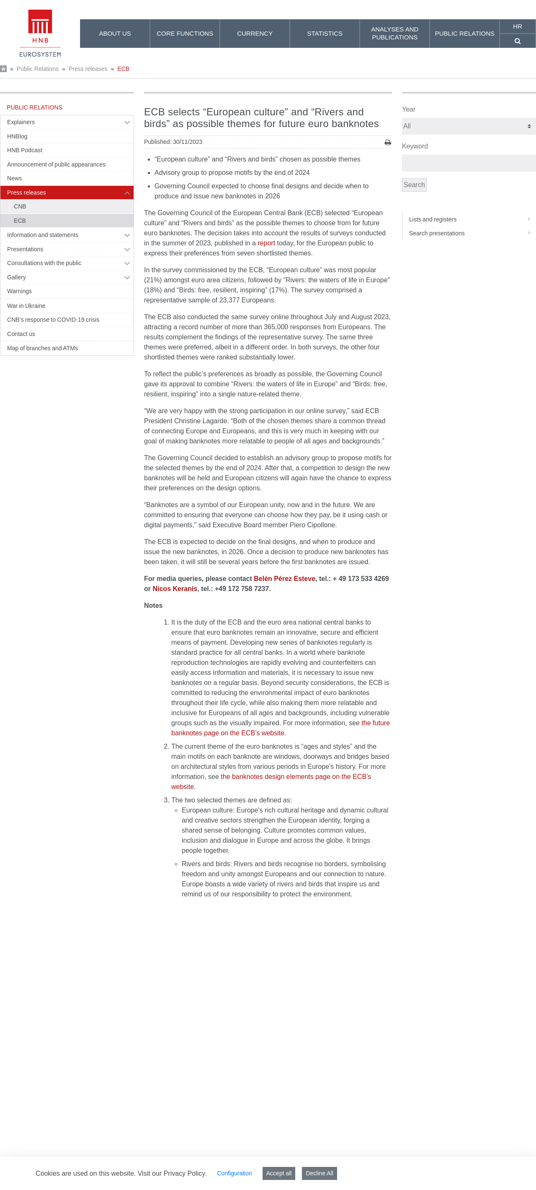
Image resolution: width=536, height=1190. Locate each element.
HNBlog (17, 136)
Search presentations (472, 233)
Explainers (21, 122)
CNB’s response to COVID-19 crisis (53, 319)
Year (408, 109)
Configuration (234, 1173)
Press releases (88, 68)
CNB (20, 206)
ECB (123, 68)
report (266, 243)
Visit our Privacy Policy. (172, 1173)
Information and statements (42, 235)
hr (517, 26)
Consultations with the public (44, 263)
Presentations (25, 249)
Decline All (319, 1173)
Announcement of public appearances (56, 164)
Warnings (19, 291)
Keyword (415, 146)
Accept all (279, 1173)
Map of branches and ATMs (42, 348)
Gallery (16, 277)
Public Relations (38, 68)
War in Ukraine (26, 305)
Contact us (21, 334)
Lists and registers (472, 219)
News (14, 178)
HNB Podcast (24, 150)
